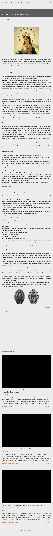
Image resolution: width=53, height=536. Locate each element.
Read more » (48, 406)
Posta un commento (13, 463)
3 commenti (11, 406)
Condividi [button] (47, 307)
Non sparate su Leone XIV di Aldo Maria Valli (17, 449)
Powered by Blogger (26, 530)
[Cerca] (47, 2)
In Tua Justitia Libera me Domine (16, 2)
